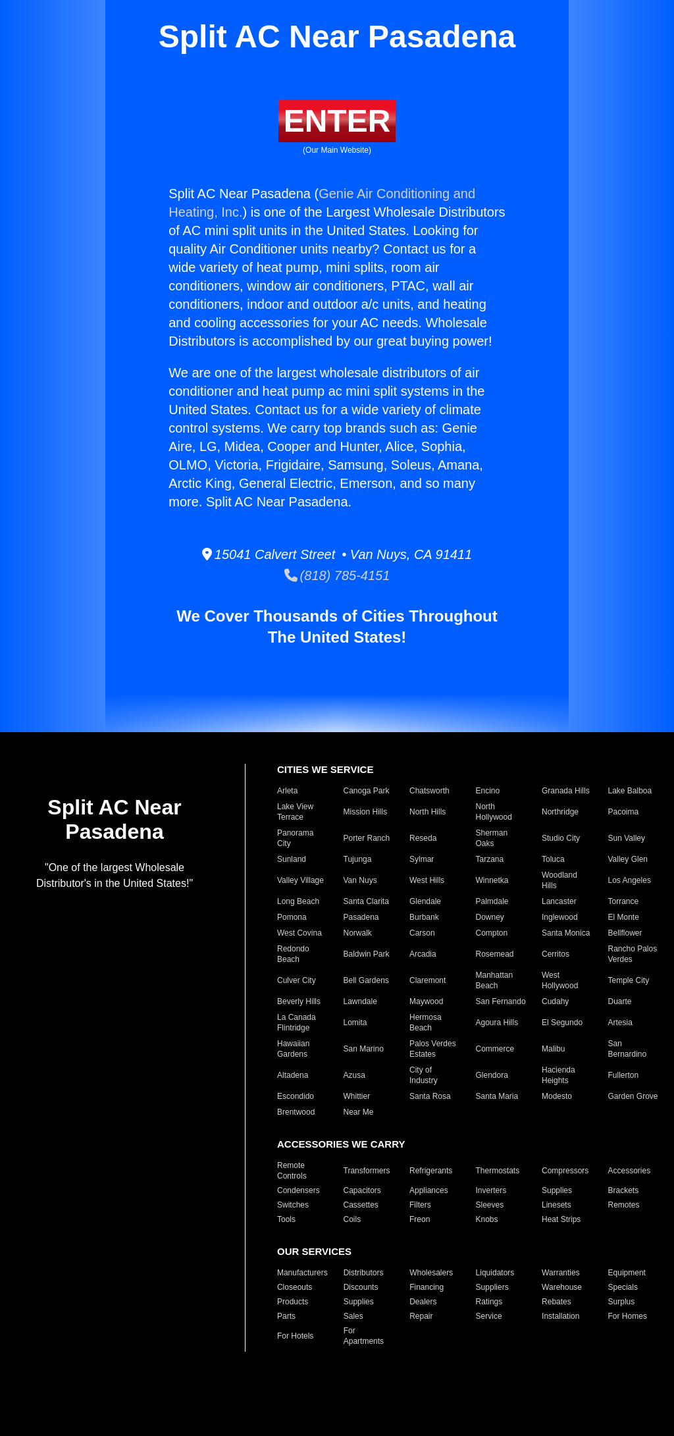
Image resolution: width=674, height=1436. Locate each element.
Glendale (425, 901)
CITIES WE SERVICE (325, 769)
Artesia (620, 1022)
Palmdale (492, 901)
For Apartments (364, 1336)
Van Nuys (360, 880)
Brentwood (296, 1112)
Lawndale (360, 1001)
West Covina (299, 933)
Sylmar (421, 859)
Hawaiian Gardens (293, 1049)
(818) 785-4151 (337, 575)
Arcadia (422, 954)
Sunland (291, 859)
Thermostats (498, 1170)
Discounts (361, 1287)
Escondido (295, 1096)
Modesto (557, 1096)
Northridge (560, 811)
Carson (422, 933)
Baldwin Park (367, 954)
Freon (419, 1219)
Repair (420, 1316)
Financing (426, 1287)
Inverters (491, 1190)
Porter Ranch (367, 838)
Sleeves (490, 1205)
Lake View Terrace (295, 812)
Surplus (621, 1301)
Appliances (428, 1190)
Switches (293, 1205)
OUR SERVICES (314, 1251)
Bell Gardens (366, 980)
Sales (353, 1316)
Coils (352, 1219)
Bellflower (625, 933)
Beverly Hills (299, 1001)
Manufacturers (302, 1272)
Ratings (489, 1301)
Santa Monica (566, 933)
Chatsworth (429, 790)
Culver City (296, 980)
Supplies (557, 1190)
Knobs (487, 1219)
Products (292, 1301)
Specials (623, 1287)
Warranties (561, 1272)
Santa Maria (497, 1096)
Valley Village (300, 880)
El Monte (623, 917)
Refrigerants (430, 1170)
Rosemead (495, 954)
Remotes (624, 1205)
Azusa (354, 1075)
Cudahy (555, 1001)
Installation (560, 1316)
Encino (488, 790)
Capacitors (362, 1190)
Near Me (359, 1112)
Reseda (422, 838)
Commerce (495, 1048)
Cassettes (361, 1205)
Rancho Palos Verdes (633, 954)
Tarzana (490, 859)
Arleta (287, 790)
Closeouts (294, 1287)
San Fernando (501, 1001)
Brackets (623, 1190)
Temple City (629, 980)
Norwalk (358, 933)
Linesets (556, 1205)
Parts (286, 1316)
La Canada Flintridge (296, 1022)
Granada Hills (566, 790)
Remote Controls (292, 1171)
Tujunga (358, 859)
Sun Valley (626, 838)
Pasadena (361, 917)
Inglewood (560, 917)
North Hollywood (494, 812)
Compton (492, 933)
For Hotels (295, 1336)
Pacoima (623, 811)
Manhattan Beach (494, 980)
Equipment (627, 1272)
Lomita (355, 1022)
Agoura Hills (497, 1022)
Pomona (292, 917)
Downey (490, 917)
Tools (286, 1219)
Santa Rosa (430, 1096)
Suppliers (492, 1287)
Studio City (561, 838)
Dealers (422, 1301)
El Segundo (562, 1022)
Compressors (565, 1170)
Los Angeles (629, 880)
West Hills (426, 880)
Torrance (623, 901)
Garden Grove (633, 1096)
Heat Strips (561, 1219)
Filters (420, 1205)
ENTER (337, 120)
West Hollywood (560, 980)
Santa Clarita (366, 901)
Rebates (556, 1301)
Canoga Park (367, 790)
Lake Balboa (630, 790)
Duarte (620, 1001)
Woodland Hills (559, 880)
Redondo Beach (293, 954)
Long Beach (298, 901)
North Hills (427, 811)
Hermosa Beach (425, 1022)
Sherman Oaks (492, 838)
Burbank (424, 917)
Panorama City (295, 838)
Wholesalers (431, 1272)
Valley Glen (628, 859)
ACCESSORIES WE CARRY (341, 1144)
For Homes (627, 1316)
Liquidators (495, 1272)
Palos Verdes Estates (432, 1049)
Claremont (427, 980)
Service (489, 1316)
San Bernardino (627, 1049)
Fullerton (623, 1075)
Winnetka (492, 880)
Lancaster (559, 901)
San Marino (364, 1048)
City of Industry (423, 1075)
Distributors (364, 1272)
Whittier (357, 1096)
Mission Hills (366, 811)
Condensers (298, 1190)
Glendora (492, 1075)
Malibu (553, 1048)
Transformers (367, 1170)
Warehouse (562, 1287)
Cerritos (555, 954)
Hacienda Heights (558, 1075)
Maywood (426, 1001)
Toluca (553, 859)
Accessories (629, 1170)
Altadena (292, 1075)
